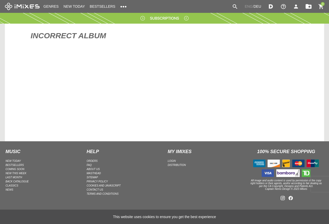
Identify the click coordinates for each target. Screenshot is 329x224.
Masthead (94, 173)
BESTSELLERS (102, 6)
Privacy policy (97, 181)
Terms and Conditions (102, 193)
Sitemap (92, 177)
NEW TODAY (74, 6)
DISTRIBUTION (177, 165)
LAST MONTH (14, 177)
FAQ (89, 165)
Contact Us (95, 189)
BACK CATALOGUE (17, 181)
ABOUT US (93, 169)
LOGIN (172, 161)
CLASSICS (12, 185)
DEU (257, 6)
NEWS (9, 189)
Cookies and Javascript (104, 185)
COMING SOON (15, 169)
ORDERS (92, 161)
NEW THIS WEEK (16, 173)
